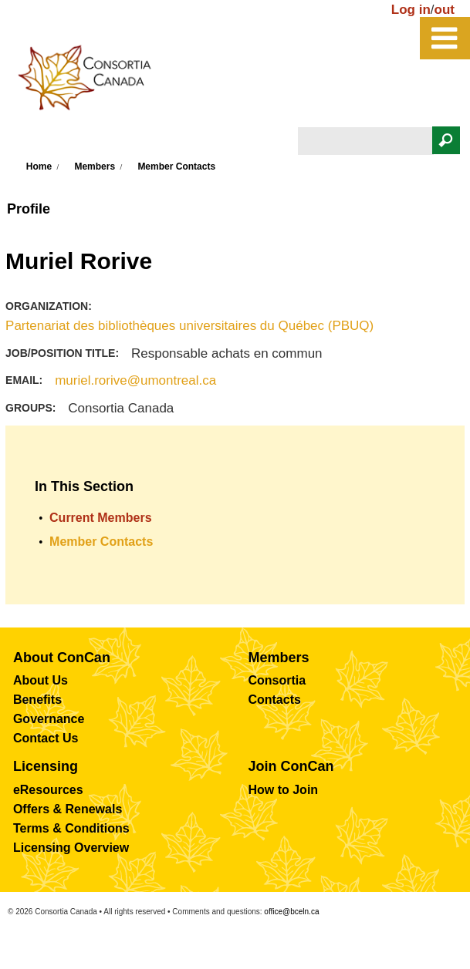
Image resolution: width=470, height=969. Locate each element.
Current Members (100, 517)
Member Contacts (176, 166)
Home (39, 166)
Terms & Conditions (71, 828)
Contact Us (45, 738)
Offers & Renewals (67, 809)
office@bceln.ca (291, 911)
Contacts (274, 699)
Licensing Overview (71, 847)
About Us (40, 680)
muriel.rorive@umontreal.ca (135, 380)
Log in (411, 9)
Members (94, 166)
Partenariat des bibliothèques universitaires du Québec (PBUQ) (189, 325)
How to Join (283, 789)
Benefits (37, 699)
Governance (48, 718)
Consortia (277, 680)
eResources (48, 789)
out (444, 9)
